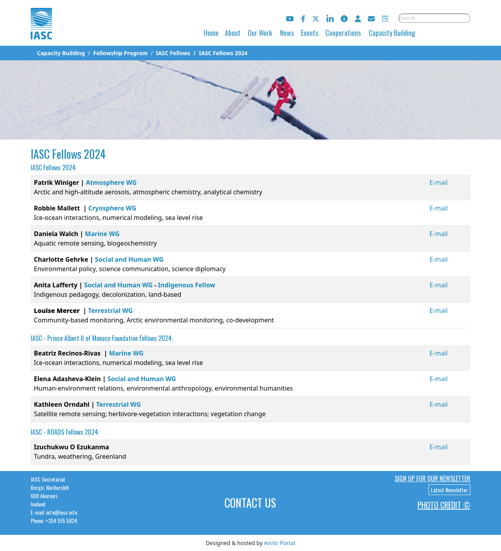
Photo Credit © (444, 505)
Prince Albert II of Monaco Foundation (92, 338)
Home (211, 33)
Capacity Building (392, 33)
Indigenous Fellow (186, 285)
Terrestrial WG (110, 310)
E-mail (438, 182)
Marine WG (102, 233)
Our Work (260, 33)
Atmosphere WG (111, 182)
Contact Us (250, 503)
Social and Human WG (129, 259)
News (287, 33)
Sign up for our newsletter (432, 478)
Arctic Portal (279, 543)
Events (309, 33)
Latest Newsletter (449, 490)
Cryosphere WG (112, 208)
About (233, 33)
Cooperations (343, 33)
